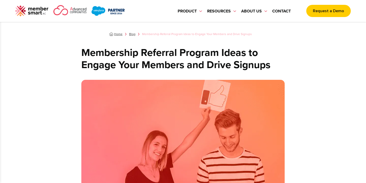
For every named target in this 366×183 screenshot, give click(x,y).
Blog (132, 34)
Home (118, 34)
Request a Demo (328, 10)
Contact (281, 11)
